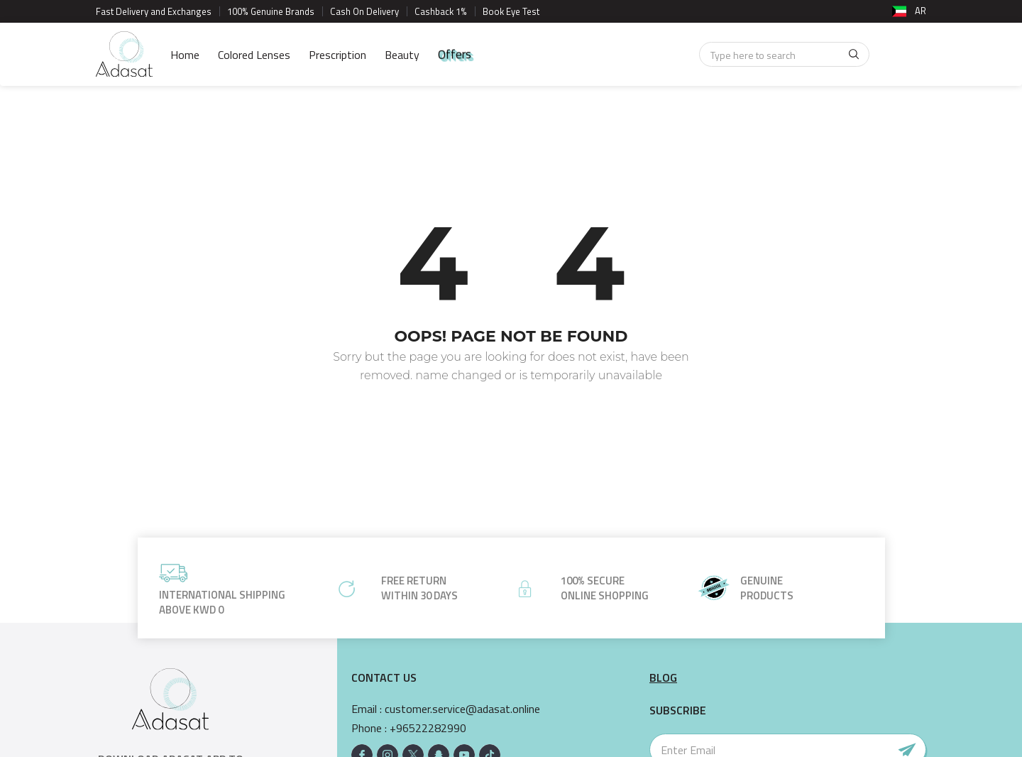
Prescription (337, 54)
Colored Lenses (254, 54)
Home (184, 54)
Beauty (402, 54)
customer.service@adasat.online (462, 709)
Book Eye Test (511, 11)
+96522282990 (428, 728)
